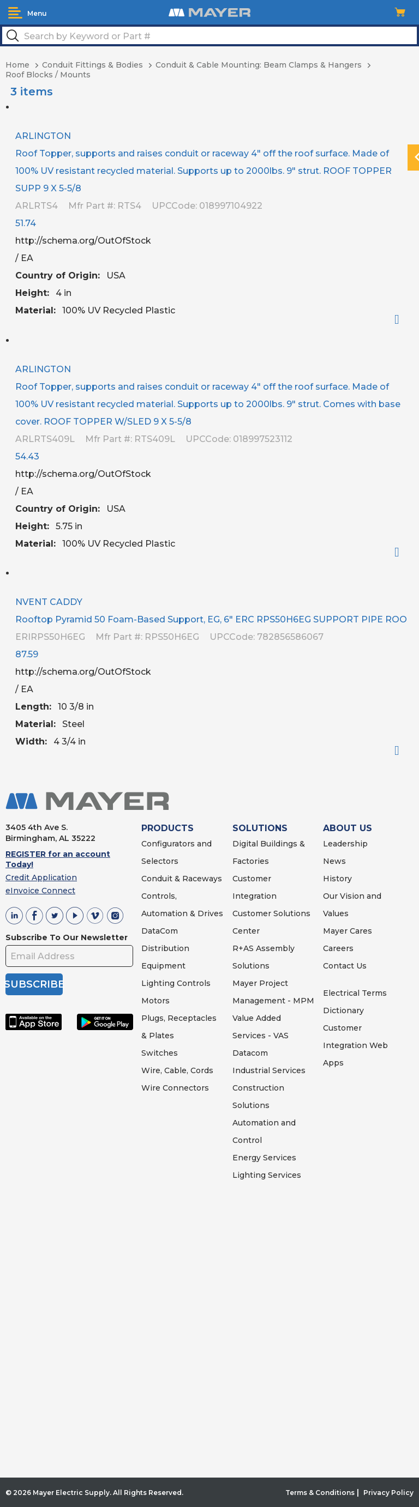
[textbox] (209, 35)
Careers (338, 948)
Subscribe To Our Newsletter (66, 937)
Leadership (345, 844)
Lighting (158, 983)
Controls (193, 983)
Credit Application (41, 877)
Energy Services (264, 1158)
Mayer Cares (347, 931)
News (334, 861)
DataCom (159, 931)
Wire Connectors (175, 1088)
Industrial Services (269, 1070)
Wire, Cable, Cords (177, 1070)
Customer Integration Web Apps (355, 1045)
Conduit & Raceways (181, 878)
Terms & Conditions (320, 1492)
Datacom (250, 1053)
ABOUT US (347, 828)
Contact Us (345, 966)
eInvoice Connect (40, 890)
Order (401, 319)
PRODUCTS (167, 828)
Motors (155, 1001)
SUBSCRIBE (34, 984)
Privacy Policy (388, 1492)
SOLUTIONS (260, 828)
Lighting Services (266, 1175)
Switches (159, 1053)
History (337, 878)
